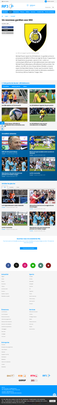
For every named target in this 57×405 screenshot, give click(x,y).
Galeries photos (16, 86)
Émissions (16, 12)
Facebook (8, 265)
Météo (30, 319)
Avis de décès (32, 329)
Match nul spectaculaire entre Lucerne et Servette (42, 152)
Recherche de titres (6, 316)
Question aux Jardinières (6, 326)
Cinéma (30, 314)
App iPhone (40, 265)
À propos (3, 344)
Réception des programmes (7, 347)
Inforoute (31, 324)
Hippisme (31, 291)
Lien (4, 33)
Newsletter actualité (6, 296)
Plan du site (17, 389)
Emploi (30, 326)
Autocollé (3, 331)
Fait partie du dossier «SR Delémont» (16, 83)
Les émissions (4, 311)
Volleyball (31, 283)
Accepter (52, 401)
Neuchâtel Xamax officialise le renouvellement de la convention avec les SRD (13, 125)
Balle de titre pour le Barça (9, 152)
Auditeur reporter (5, 293)
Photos (22, 12)
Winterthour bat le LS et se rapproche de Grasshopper (42, 206)
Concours (3, 336)
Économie (4, 283)
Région (3, 276)
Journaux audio (5, 288)
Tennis (30, 293)
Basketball (31, 281)
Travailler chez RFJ (5, 354)
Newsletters (33, 265)
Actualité (5, 12)
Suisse (3, 278)
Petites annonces (32, 321)
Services (33, 12)
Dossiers (3, 291)
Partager (5, 27)
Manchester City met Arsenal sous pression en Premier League (12, 173)
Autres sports (32, 301)
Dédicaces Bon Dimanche (7, 321)
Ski (30, 288)
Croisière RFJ (40, 12)
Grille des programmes (6, 319)
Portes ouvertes (49, 12)
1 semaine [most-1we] (11, 187)
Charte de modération (6, 361)
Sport (10, 12)
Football (13, 16)
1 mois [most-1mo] (17, 187)
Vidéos (27, 12)
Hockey (30, 278)
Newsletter (4, 366)
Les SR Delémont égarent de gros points (41, 105)
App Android (48, 265)
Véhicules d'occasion (33, 311)
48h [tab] (4, 187)
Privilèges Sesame (33, 316)
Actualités (6, 86)
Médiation (4, 359)
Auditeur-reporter (49, 1)
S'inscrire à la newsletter (28, 248)
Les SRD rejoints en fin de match (11, 105)
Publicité (3, 351)
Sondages (3, 333)
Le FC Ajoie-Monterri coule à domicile (12, 205)
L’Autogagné (4, 329)
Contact (3, 364)
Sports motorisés (32, 296)
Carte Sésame (4, 349)
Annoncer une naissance (6, 324)
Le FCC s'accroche (35, 173)
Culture (3, 286)
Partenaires (4, 356)
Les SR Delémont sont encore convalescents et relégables (38, 124)
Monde (3, 281)
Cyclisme (31, 286)
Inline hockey (32, 298)
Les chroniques (5, 314)
